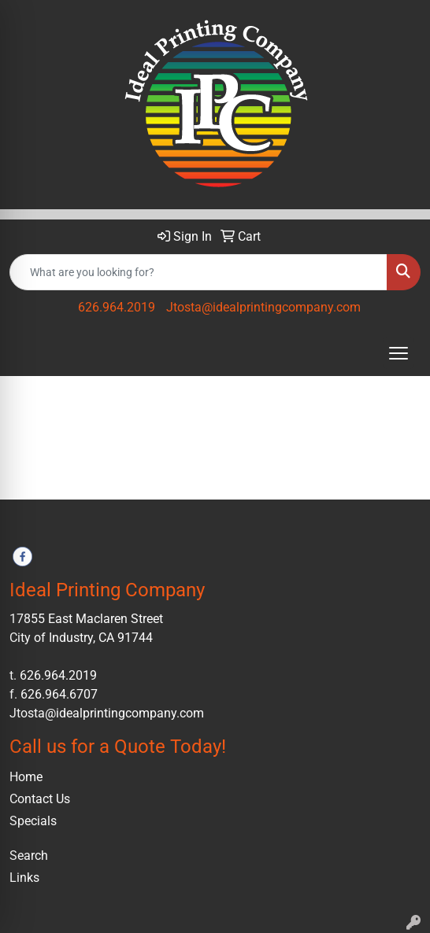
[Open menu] (398, 353)
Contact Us (39, 798)
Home (26, 776)
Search (28, 855)
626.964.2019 (116, 307)
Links (24, 877)
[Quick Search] (198, 272)
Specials (33, 820)
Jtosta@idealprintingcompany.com (263, 307)
